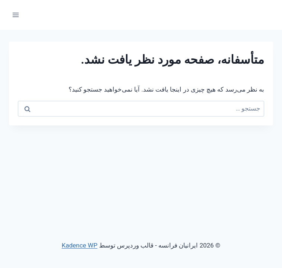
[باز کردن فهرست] (16, 14)
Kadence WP (80, 245)
